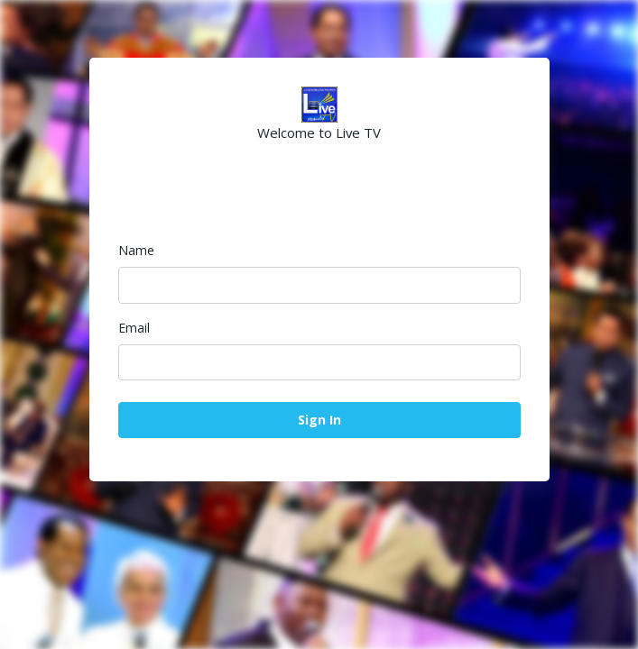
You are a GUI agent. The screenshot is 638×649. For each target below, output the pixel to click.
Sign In (319, 419)
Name (136, 250)
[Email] (319, 362)
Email (134, 327)
